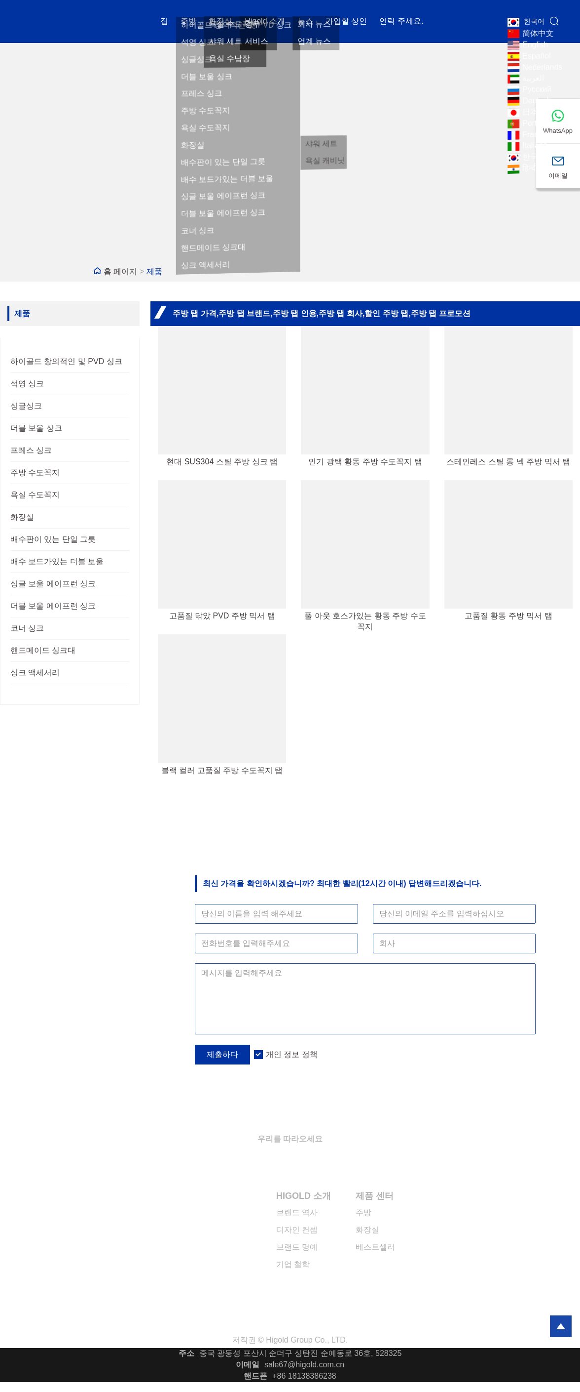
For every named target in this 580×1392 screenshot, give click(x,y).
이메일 (247, 1364)
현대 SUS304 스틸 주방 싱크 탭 (222, 461)
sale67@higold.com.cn (304, 1364)
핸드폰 (255, 1376)
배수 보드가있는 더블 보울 (57, 561)
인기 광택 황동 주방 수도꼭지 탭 (365, 461)
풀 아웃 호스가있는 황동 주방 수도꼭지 (365, 621)
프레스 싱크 (31, 450)
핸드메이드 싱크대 (42, 650)
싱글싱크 (26, 406)
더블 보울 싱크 (36, 428)
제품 (154, 271)
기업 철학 (293, 1264)
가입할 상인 (346, 22)
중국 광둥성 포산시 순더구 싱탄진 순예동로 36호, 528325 (300, 1353)
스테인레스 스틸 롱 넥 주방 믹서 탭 (508, 461)
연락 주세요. (401, 22)
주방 (188, 22)
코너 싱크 (27, 628)
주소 (186, 1353)
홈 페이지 (120, 271)
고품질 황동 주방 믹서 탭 (508, 616)
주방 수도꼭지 (35, 472)
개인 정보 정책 (292, 1054)
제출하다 (222, 1054)
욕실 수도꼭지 (35, 495)
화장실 (220, 22)
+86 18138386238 (304, 1376)
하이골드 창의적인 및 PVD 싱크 (66, 361)
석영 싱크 (27, 383)
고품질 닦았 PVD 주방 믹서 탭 (222, 616)
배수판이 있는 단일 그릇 (53, 539)
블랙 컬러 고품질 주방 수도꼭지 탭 (222, 770)
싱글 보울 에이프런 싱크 (53, 583)
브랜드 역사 (297, 1212)
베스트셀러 (375, 1247)
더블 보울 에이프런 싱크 (53, 606)
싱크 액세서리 (35, 672)
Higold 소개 (265, 22)
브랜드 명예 (297, 1247)
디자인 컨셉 (297, 1230)
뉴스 (305, 22)
